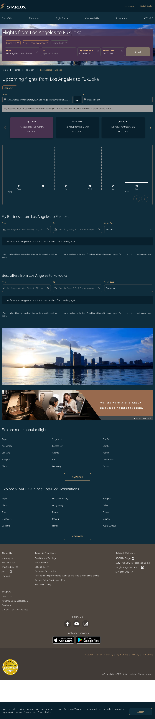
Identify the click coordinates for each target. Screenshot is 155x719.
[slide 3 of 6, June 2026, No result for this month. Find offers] (123, 127)
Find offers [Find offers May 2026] (77, 131)
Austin (106, 452)
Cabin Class (109, 223)
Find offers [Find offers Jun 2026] (123, 131)
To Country (89, 654)
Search (138, 52)
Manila (55, 512)
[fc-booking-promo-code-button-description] (58, 43)
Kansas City (57, 445)
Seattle (106, 445)
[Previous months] (4, 127)
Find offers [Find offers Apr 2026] (31, 131)
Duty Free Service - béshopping (132, 563)
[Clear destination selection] (150, 99)
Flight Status (62, 18)
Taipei (4, 439)
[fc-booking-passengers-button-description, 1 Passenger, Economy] (34, 43)
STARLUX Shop (124, 572)
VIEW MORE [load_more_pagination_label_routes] (78, 476)
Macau (55, 518)
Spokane (6, 452)
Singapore (57, 439)
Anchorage (7, 445)
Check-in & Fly (92, 18)
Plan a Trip (7, 18)
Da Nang (56, 466)
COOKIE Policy (42, 566)
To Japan (30, 69)
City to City (108, 654)
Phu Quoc (107, 439)
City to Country (122, 654)
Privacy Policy (44, 712)
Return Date (108, 50)
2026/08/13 (84, 53)
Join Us (7, 571)
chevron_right (144, 199)
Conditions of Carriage (45, 558)
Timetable (34, 18)
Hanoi (55, 525)
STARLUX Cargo (125, 558)
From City (135, 654)
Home (5, 69)
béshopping (129, 6)
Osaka (106, 512)
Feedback (6, 605)
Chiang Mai (108, 459)
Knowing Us (7, 558)
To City (99, 654)
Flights (17, 69)
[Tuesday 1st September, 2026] (136, 182)
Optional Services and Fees (15, 609)
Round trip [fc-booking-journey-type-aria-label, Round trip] (11, 42)
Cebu (54, 459)
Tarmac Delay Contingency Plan (50, 580)
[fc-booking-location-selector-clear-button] (38, 52)
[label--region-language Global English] (146, 6)
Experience (121, 18)
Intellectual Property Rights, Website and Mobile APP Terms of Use (67, 575)
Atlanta (55, 452)
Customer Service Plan (46, 571)
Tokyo (4, 512)
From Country (147, 654)
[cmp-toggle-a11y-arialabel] (77, 99)
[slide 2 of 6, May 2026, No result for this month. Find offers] (77, 127)
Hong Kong (57, 505)
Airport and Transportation (15, 600)
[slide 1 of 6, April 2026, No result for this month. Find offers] (31, 127)
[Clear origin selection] (71, 99)
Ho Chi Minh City (60, 498)
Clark (4, 466)
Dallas (106, 466)
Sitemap (6, 575)
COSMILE (148, 18)
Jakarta (106, 518)
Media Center (8, 562)
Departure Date (86, 50)
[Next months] (150, 127)
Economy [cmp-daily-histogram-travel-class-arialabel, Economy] (8, 87)
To (44, 50)
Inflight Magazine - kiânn (129, 567)
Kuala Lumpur (109, 525)
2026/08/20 (108, 53)
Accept (140, 711)
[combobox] (21, 53)
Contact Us (7, 596)
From (8, 50)
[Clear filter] (48, 229)
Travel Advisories (10, 566)
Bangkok (6, 459)
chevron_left (136, 199)
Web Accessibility (43, 584)
